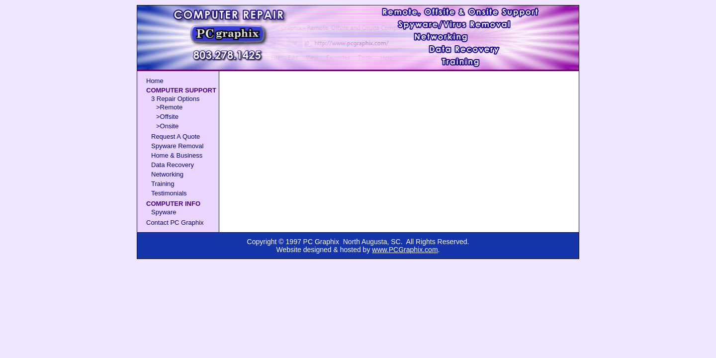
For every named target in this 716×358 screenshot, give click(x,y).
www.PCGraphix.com (405, 250)
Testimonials (169, 193)
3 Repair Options (175, 98)
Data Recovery (172, 165)
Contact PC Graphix (175, 222)
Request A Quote (175, 136)
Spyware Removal (177, 146)
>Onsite (167, 126)
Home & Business (176, 155)
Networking (167, 174)
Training (162, 183)
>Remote (169, 107)
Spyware (164, 212)
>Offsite (167, 116)
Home (155, 81)
